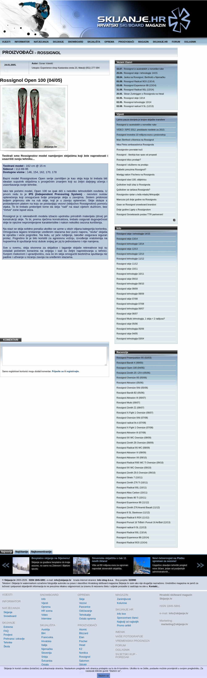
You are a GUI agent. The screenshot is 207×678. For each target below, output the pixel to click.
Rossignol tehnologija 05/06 (130, 328)
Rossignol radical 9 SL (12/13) (135, 106)
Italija (44, 645)
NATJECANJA (41, 41)
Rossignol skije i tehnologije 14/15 (137, 73)
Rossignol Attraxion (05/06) (130, 382)
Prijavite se (58, 371)
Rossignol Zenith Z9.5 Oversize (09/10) (136, 472)
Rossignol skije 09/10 (127, 279)
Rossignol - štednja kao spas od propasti (137, 154)
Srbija (44, 656)
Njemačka (46, 649)
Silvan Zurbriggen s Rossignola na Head (140, 94)
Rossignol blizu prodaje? (129, 159)
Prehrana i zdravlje (14, 638)
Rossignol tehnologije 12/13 (130, 254)
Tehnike (8, 642)
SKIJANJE (58, 41)
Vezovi (82, 603)
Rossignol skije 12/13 (127, 249)
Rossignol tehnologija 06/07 (130, 308)
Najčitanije (21, 551)
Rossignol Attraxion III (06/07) (131, 397)
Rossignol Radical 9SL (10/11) (132, 487)
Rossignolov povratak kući (130, 149)
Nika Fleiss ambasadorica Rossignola (135, 144)
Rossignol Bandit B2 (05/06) (130, 392)
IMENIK (120, 632)
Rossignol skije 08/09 (127, 288)
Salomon (84, 660)
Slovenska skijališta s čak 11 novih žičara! (109, 560)
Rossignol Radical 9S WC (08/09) (133, 447)
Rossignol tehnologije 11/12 (130, 258)
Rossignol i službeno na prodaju (132, 164)
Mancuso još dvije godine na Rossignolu (136, 199)
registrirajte (73, 371)
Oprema (45, 606)
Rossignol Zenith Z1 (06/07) (130, 407)
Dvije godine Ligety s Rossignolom (134, 209)
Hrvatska (46, 641)
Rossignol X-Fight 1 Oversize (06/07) (135, 412)
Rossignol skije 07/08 (127, 298)
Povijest (8, 634)
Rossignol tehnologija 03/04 (130, 338)
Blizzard (83, 633)
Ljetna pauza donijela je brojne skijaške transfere (141, 119)
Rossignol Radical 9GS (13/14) (136, 81)
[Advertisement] (55, 300)
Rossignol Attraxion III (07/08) (131, 432)
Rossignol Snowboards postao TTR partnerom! (140, 214)
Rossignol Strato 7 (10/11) (130, 477)
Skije (82, 599)
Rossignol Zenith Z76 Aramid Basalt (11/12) (138, 507)
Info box (121, 613)
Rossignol (84, 656)
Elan (81, 637)
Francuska (47, 637)
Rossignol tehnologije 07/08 (130, 303)
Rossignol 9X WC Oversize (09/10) (134, 467)
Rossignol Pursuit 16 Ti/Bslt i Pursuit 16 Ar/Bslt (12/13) (143, 522)
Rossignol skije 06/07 (127, 313)
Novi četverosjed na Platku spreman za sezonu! (168, 560)
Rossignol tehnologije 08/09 (130, 293)
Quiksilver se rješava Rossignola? (133, 189)
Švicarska (46, 660)
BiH (43, 633)
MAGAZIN (143, 41)
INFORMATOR (22, 41)
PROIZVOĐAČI (126, 41)
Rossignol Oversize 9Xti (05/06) (132, 387)
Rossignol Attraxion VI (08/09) (131, 452)
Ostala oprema (87, 618)
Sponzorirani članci (127, 617)
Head (82, 645)
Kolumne (122, 603)
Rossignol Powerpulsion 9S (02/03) (134, 357)
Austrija (45, 629)
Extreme (8, 627)
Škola (7, 646)
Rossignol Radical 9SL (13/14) (135, 89)
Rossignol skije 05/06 (127, 323)
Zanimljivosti (124, 599)
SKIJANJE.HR (160, 41)
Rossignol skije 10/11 (127, 268)
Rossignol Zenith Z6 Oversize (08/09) (135, 442)
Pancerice (84, 606)
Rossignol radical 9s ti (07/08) (131, 422)
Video (44, 614)
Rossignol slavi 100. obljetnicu (132, 179)
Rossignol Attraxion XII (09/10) (132, 457)
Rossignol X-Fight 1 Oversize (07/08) (135, 427)
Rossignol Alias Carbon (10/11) (132, 492)
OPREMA (109, 41)
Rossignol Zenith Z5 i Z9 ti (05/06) (133, 373)
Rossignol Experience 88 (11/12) (133, 502)
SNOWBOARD (75, 41)
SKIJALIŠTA (93, 41)
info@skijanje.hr (178, 613)
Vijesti (44, 603)
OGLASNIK (190, 41)
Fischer (83, 641)
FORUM (176, 41)
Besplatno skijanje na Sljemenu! (50, 558)
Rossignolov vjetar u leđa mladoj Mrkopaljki (138, 194)
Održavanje (85, 610)
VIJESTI (6, 41)
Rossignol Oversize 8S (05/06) (132, 377)
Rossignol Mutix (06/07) (128, 402)
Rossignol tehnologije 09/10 (130, 283)
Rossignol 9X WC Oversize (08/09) (134, 437)
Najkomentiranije (41, 551)
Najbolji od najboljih (128, 621)
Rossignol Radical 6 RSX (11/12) (133, 517)
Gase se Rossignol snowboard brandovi (136, 204)
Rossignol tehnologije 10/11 (130, 274)
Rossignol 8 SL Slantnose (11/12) (133, 512)
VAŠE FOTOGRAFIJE (129, 636)
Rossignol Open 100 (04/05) (130, 367)
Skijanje (8, 612)
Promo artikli (124, 625)
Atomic (83, 629)
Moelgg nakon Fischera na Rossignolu (136, 174)
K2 (80, 649)
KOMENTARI (10, 339)
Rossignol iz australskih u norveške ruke (140, 69)
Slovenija (46, 652)
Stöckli (82, 664)
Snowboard (10, 616)
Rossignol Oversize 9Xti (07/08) (132, 417)
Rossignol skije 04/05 (127, 333)
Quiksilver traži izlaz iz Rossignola (133, 184)
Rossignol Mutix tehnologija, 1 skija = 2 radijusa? (141, 318)
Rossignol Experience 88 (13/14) (136, 85)
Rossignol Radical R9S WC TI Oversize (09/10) (140, 462)
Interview (46, 618)
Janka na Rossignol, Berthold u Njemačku (141, 77)
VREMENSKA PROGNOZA (132, 640)
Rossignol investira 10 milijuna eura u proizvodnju (141, 134)
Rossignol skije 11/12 (127, 263)
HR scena (46, 610)
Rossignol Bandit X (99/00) (130, 362)
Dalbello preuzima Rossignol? (131, 169)
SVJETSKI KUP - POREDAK (126, 655)
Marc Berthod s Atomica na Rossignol (135, 139)
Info (43, 599)
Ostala (45, 664)
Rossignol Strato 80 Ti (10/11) (131, 497)
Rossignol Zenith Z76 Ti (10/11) (132, 482)
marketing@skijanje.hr (174, 624)
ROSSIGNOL (49, 53)
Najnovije (6, 551)
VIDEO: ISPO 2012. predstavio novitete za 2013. (141, 129)
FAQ (6, 631)
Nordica (83, 652)
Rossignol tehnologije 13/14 (134, 102)
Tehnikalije (85, 614)
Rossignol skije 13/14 (131, 98)
